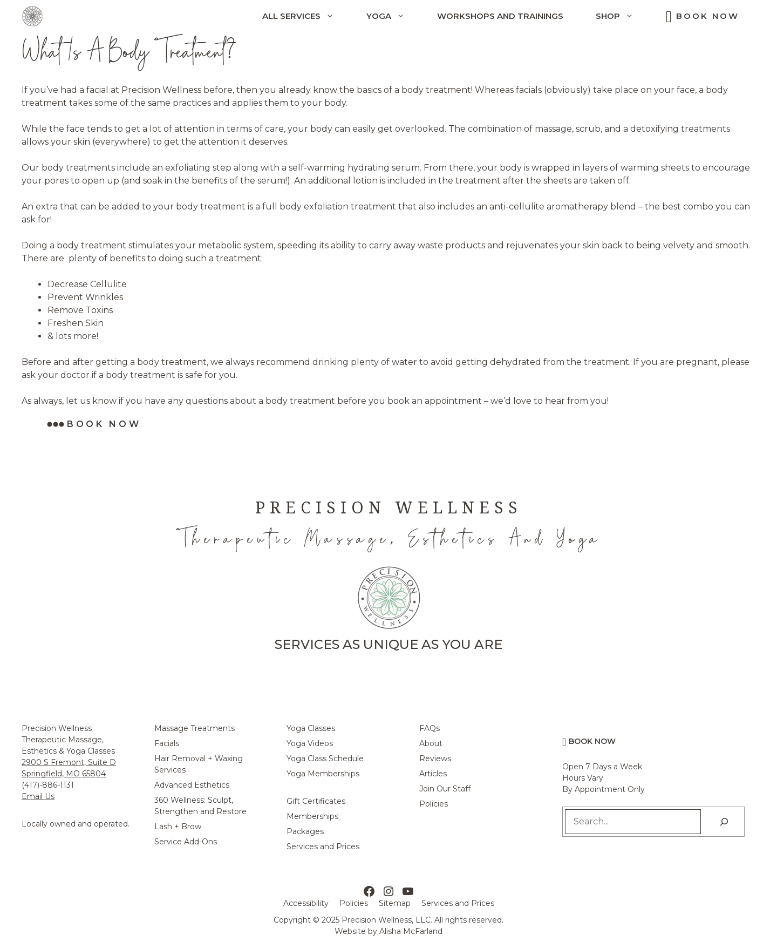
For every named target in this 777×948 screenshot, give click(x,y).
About (430, 743)
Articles (433, 773)
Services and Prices (323, 846)
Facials (166, 743)
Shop (623, 16)
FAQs (429, 728)
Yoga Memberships (323, 773)
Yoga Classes (311, 728)
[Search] (724, 821)
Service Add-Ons (185, 842)
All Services (306, 16)
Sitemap (395, 903)
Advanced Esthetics (191, 785)
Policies (433, 804)
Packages (305, 831)
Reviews (435, 758)
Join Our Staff (445, 789)
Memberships (312, 816)
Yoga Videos (310, 743)
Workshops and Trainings (500, 16)
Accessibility (306, 903)
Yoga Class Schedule (325, 758)
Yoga (393, 16)
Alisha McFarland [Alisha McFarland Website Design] (410, 931)
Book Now (707, 16)
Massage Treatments (194, 728)
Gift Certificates (316, 801)
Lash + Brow (177, 826)
